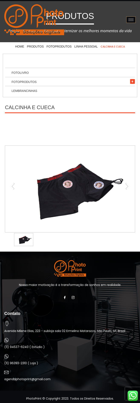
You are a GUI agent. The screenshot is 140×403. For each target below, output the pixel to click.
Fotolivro (20, 72)
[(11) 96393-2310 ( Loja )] (6, 356)
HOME (19, 46)
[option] (23, 239)
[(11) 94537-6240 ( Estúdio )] (6, 340)
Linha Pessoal (86, 46)
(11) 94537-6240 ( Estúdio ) (24, 347)
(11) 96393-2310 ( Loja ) (21, 363)
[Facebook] (66, 297)
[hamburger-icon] (131, 19)
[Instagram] (74, 297)
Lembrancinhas (24, 91)
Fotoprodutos (59, 46)
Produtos (35, 46)
